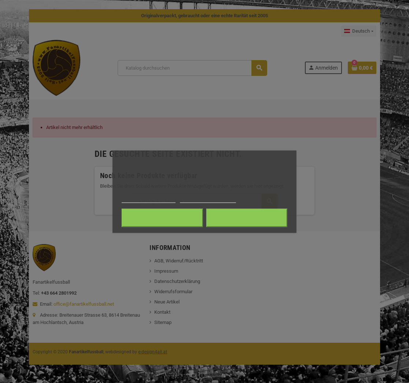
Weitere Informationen (149, 199)
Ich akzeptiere (247, 217)
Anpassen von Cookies (208, 199)
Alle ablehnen (162, 217)
